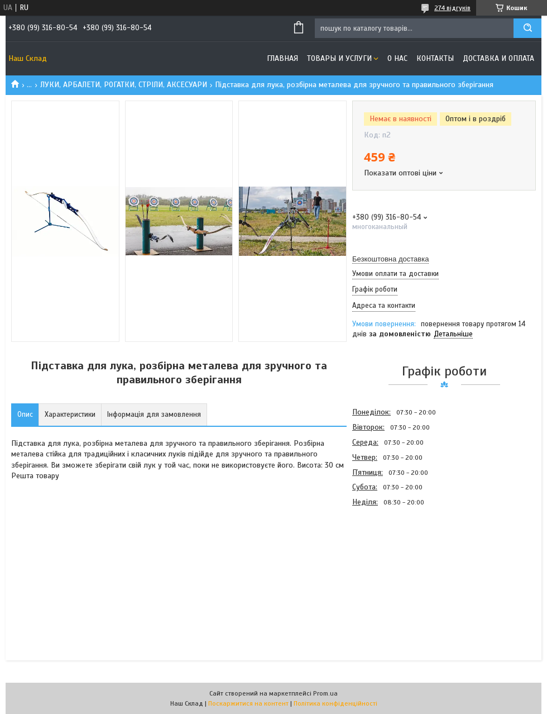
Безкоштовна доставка (390, 259)
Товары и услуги (339, 58)
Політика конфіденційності (335, 703)
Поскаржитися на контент (248, 703)
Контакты (435, 58)
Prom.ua (325, 693)
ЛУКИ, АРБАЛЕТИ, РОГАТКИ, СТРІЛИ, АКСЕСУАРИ (123, 84)
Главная (282, 58)
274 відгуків (452, 8)
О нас (397, 58)
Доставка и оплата (498, 58)
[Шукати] (527, 28)
